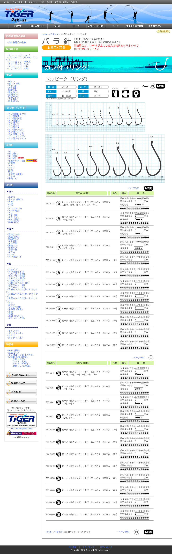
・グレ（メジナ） (15, 333)
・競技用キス (12, 352)
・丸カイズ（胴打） (16, 278)
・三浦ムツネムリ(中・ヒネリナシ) (22, 290)
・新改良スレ (12, 92)
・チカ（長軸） (14, 350)
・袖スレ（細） (14, 83)
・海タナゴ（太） (15, 337)
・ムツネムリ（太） (16, 287)
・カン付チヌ (12, 127)
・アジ (9, 302)
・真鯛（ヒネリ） (15, 316)
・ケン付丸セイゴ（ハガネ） (20, 355)
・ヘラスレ (11, 85)
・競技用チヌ (12, 221)
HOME (44, 34)
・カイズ (10, 335)
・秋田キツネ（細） (16, 160)
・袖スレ (10, 81)
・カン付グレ (12, 123)
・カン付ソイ (12, 125)
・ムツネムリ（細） (16, 285)
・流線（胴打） (14, 236)
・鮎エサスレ (12, 97)
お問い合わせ (106, 547)
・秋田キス (11, 247)
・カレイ (10, 254)
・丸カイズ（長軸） (16, 274)
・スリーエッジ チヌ (17, 64)
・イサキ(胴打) (13, 307)
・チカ (9, 201)
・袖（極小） (12, 153)
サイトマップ (88, 547)
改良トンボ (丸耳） (19, 366)
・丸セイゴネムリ (15, 280)
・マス (9, 165)
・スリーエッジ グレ (17, 66)
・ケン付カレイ (14, 256)
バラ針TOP (53, 34)
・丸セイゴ (11, 269)
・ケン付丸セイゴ (15, 271)
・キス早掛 (11, 243)
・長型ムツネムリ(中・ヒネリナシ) (22, 299)
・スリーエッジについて (18, 55)
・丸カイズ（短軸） (16, 276)
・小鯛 (9, 311)
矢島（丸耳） (16, 359)
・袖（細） (11, 158)
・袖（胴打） (12, 155)
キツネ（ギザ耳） (18, 363)
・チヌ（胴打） (14, 219)
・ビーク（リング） (16, 136)
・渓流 (9, 169)
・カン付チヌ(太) (14, 129)
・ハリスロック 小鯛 (17, 68)
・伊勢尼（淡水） (15, 174)
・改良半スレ (12, 101)
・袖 (8, 151)
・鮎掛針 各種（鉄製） (17, 357)
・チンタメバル (14, 208)
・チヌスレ (11, 99)
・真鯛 (9, 313)
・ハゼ (9, 204)
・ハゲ (9, 206)
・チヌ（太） (12, 217)
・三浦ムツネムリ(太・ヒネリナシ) (22, 295)
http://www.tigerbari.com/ (21, 428)
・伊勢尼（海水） (15, 309)
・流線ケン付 (12, 234)
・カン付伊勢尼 (14, 118)
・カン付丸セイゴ (15, 134)
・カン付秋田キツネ (16, 114)
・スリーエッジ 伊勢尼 (18, 62)
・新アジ (10, 305)
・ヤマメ (10, 167)
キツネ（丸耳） (17, 361)
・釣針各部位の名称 (16, 42)
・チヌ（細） (12, 215)
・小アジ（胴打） (15, 199)
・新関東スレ (12, 94)
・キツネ (10, 252)
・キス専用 (11, 241)
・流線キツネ (12, 239)
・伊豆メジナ (12, 331)
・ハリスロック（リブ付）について (21, 58)
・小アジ (10, 197)
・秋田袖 (10, 163)
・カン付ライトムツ (16, 138)
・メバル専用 (12, 210)
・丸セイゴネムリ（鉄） (18, 282)
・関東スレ (11, 90)
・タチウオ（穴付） (16, 318)
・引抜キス (11, 250)
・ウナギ (10, 176)
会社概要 (72, 547)
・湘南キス (11, 245)
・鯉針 (9, 172)
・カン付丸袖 (12, 120)
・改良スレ (11, 88)
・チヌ (9, 213)
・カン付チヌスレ (15, 131)
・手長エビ (11, 178)
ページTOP (133, 188)
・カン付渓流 (12, 116)
